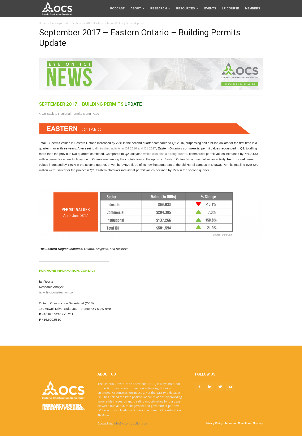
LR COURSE (230, 8)
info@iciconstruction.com (131, 423)
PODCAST (117, 8)
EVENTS (210, 8)
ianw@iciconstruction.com (57, 292)
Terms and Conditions (238, 423)
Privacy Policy (214, 423)
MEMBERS (252, 8)
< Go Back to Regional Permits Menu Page (69, 113)
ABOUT (137, 8)
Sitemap (258, 423)
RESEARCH (160, 8)
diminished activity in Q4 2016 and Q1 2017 (125, 148)
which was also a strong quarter (165, 154)
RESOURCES (187, 8)
